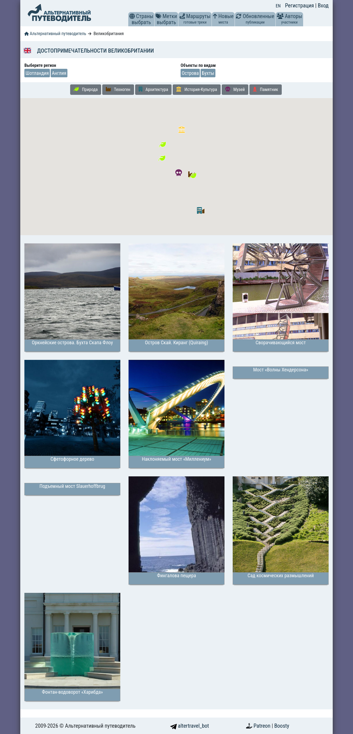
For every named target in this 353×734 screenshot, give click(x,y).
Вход (323, 5)
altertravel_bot (189, 725)
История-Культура (196, 89)
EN (278, 5)
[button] (132, 16)
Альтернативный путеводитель (55, 33)
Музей (235, 89)
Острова (190, 73)
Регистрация (300, 5)
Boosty (281, 725)
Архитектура (153, 89)
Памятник (265, 89)
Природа (86, 89)
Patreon (263, 725)
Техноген (118, 89)
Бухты (208, 73)
